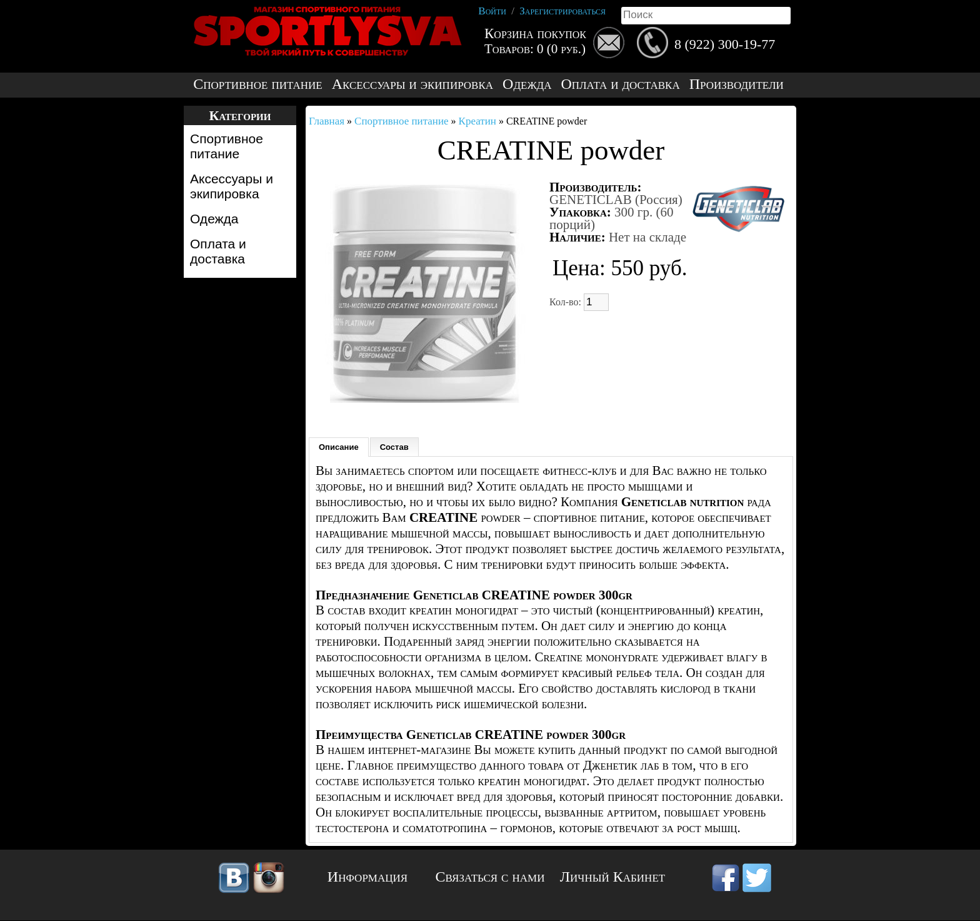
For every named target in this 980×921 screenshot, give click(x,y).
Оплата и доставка (620, 84)
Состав (394, 447)
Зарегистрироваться (562, 11)
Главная (326, 121)
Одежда (526, 84)
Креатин (477, 121)
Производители (736, 84)
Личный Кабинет (612, 876)
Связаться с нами (490, 876)
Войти (492, 11)
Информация (368, 876)
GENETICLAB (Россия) (615, 199)
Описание (339, 447)
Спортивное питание (257, 84)
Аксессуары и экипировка (412, 84)
